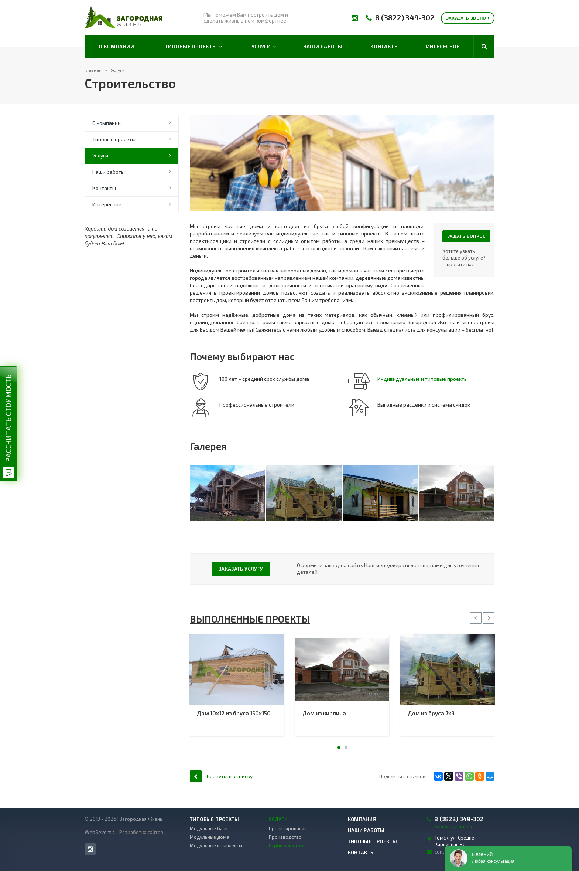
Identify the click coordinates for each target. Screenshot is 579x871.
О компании (116, 46)
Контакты (384, 46)
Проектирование (288, 828)
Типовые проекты (193, 46)
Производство (285, 837)
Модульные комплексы (216, 845)
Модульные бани (209, 828)
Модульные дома (209, 837)
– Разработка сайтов (138, 832)
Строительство (286, 845)
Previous (476, 618)
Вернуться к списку (221, 776)
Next (488, 618)
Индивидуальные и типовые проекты (422, 379)
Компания (362, 819)
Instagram (90, 849)
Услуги (263, 46)
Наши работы (323, 46)
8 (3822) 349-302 (405, 17)
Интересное (443, 46)
